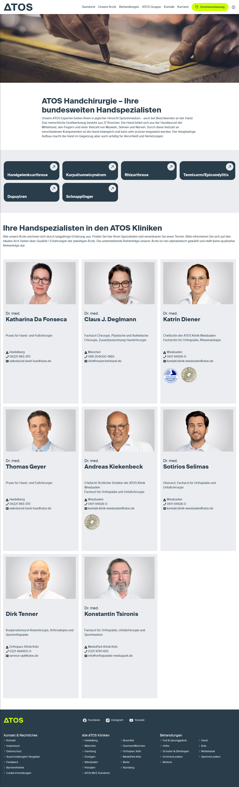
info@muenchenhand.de (104, 361)
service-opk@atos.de (24, 655)
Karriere (183, 7)
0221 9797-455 (98, 651)
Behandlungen (171, 735)
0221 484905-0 (20, 651)
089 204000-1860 (101, 356)
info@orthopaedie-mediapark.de (110, 655)
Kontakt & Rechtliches (20, 735)
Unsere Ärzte (107, 7)
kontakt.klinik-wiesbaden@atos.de (190, 361)
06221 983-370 (20, 356)
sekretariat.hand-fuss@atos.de (30, 361)
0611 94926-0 (176, 356)
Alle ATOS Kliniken (95, 735)
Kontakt (169, 7)
